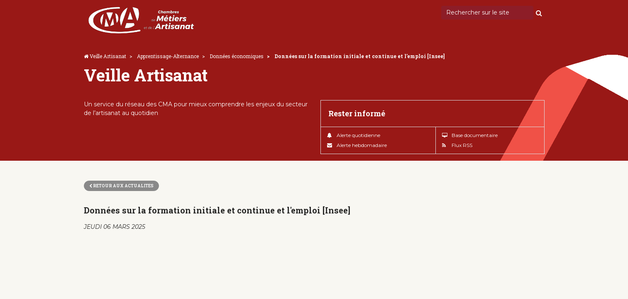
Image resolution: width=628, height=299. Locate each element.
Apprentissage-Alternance (168, 56)
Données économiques (237, 56)
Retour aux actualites (121, 186)
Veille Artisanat (108, 56)
